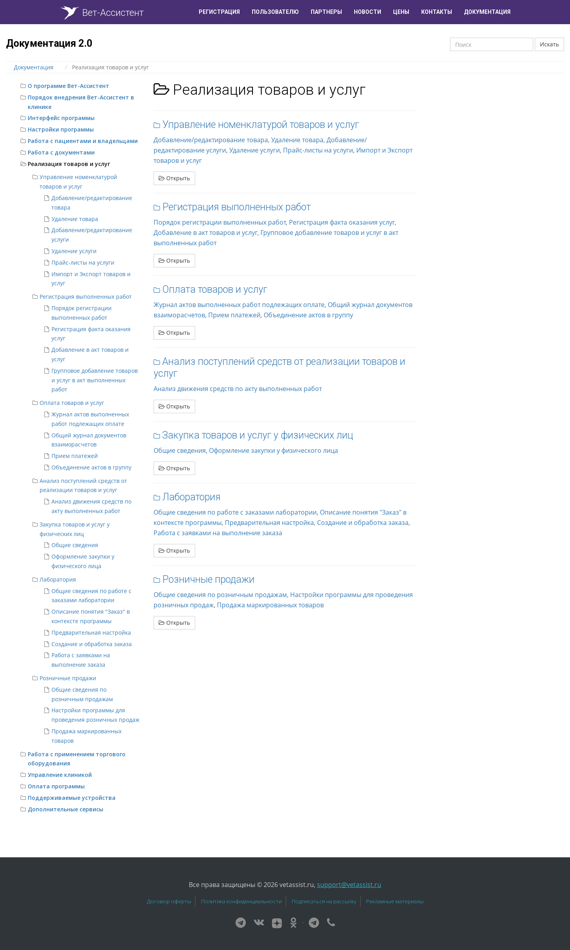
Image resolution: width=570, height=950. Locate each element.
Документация (487, 12)
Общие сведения (74, 545)
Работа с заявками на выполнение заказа (218, 532)
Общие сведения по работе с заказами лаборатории (235, 512)
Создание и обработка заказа (91, 644)
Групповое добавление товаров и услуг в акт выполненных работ (94, 380)
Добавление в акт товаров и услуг (205, 232)
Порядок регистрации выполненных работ (220, 222)
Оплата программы (56, 786)
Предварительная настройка (91, 632)
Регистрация (219, 12)
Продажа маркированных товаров (270, 605)
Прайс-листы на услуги (82, 262)
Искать (549, 44)
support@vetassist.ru (349, 884)
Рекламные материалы (395, 901)
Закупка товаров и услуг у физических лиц (257, 435)
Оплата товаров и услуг (72, 402)
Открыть (174, 178)
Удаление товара (74, 219)
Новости (367, 12)
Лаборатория (58, 579)
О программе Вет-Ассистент (68, 86)
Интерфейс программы (61, 118)
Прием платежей (74, 456)
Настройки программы (61, 129)
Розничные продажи (68, 678)
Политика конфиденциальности (241, 901)
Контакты (436, 12)
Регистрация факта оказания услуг (342, 222)
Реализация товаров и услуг (69, 164)
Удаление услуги (74, 251)
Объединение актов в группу (91, 467)
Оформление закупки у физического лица (273, 450)
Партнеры (326, 12)
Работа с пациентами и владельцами (83, 141)
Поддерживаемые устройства (72, 797)
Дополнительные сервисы (65, 809)
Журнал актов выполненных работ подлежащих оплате (239, 304)
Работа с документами (61, 152)
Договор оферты (169, 901)
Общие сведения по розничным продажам (220, 594)
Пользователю (275, 12)
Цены (401, 12)
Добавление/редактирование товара (211, 139)
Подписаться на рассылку (324, 901)
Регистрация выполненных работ (86, 296)
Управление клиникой (60, 774)
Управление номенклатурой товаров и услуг (260, 124)
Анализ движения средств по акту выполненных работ (238, 388)
